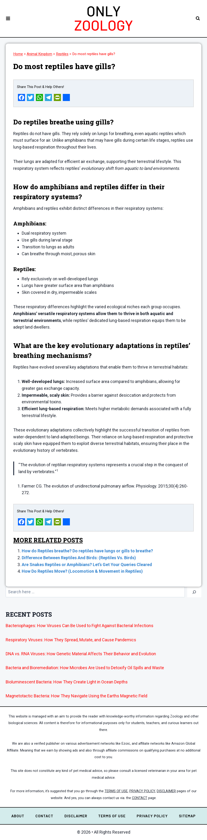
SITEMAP (187, 816)
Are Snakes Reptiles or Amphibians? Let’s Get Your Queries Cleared (87, 564)
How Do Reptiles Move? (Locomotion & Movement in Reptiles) (82, 571)
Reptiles (62, 54)
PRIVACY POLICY (142, 791)
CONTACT (139, 798)
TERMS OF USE (116, 791)
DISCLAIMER (166, 791)
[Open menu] (8, 18)
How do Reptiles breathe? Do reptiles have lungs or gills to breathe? (87, 550)
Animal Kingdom (39, 54)
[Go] (194, 592)
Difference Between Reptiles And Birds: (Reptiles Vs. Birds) (79, 557)
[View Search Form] (197, 18)
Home (18, 54)
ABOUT (17, 816)
